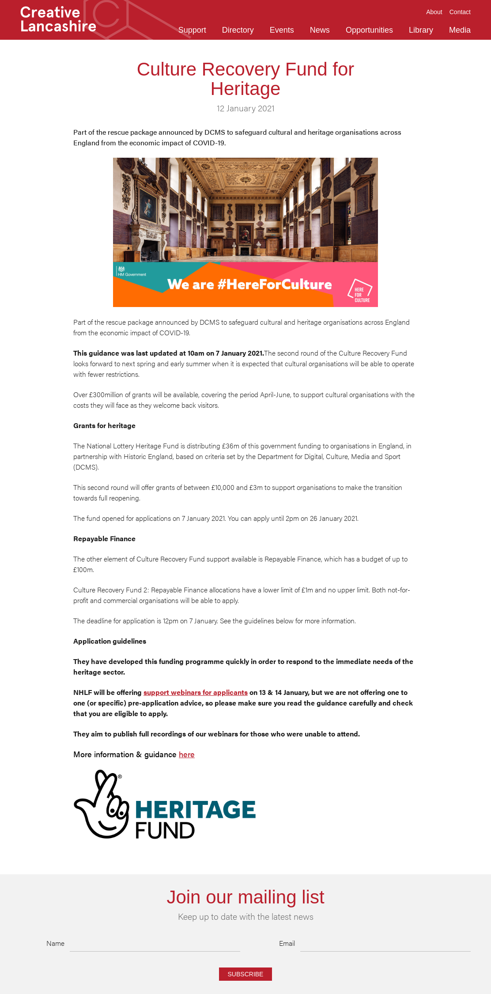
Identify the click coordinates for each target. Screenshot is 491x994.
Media (460, 30)
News (320, 30)
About (434, 11)
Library (421, 30)
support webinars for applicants (196, 692)
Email (287, 943)
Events (282, 30)
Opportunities (369, 30)
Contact (460, 11)
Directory (238, 30)
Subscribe (246, 974)
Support (192, 30)
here (187, 754)
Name (55, 943)
